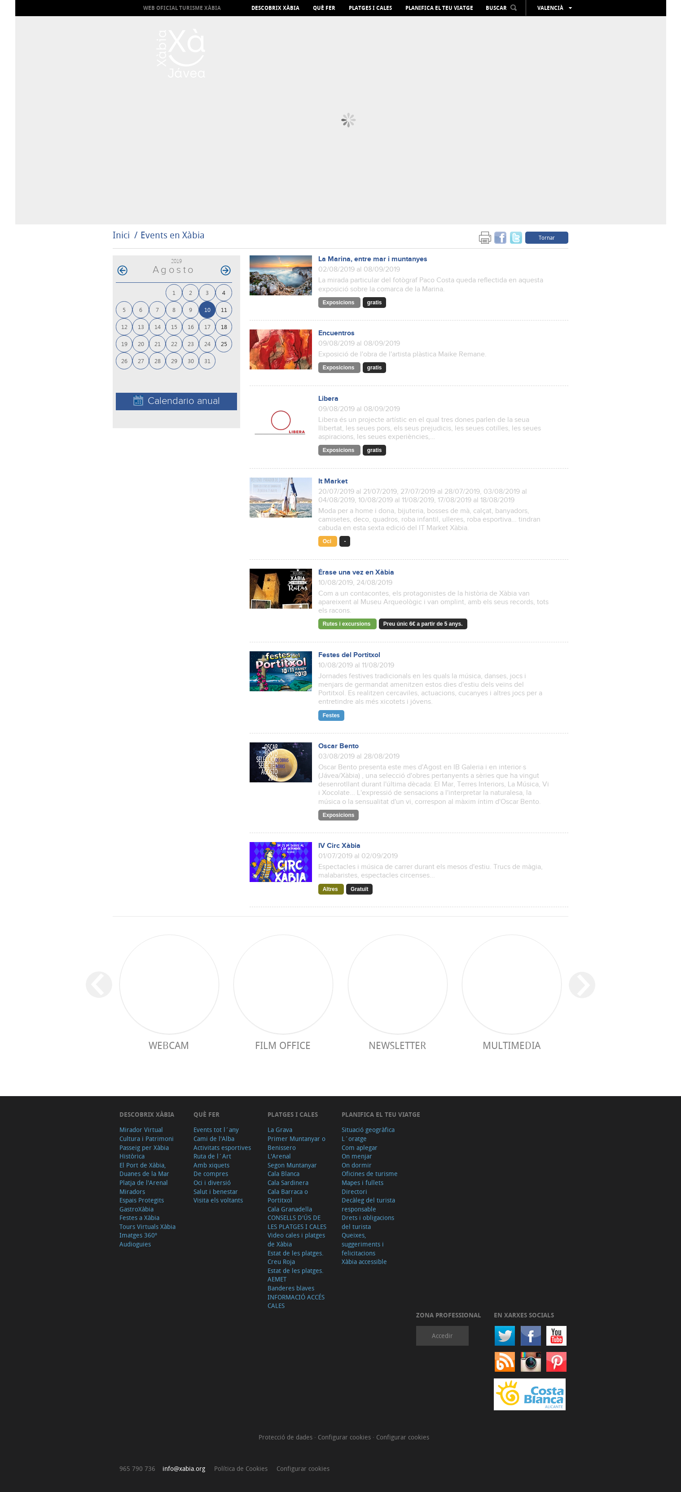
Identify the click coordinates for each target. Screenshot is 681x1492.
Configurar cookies (345, 1437)
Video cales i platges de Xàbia (296, 1239)
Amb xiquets (211, 1165)
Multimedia (511, 1045)
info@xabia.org (184, 1468)
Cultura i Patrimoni (146, 1138)
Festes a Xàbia (139, 1217)
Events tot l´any (216, 1129)
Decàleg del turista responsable (368, 1204)
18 (224, 326)
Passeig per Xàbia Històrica (144, 1152)
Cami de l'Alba (213, 1138)
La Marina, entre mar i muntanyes (372, 259)
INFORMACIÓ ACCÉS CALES (296, 1301)
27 (141, 360)
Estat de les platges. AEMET (296, 1275)
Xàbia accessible (364, 1261)
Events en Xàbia (173, 235)
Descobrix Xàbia (275, 8)
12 (124, 326)
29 (174, 360)
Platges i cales (370, 8)
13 (141, 326)
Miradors (132, 1191)
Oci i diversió (212, 1182)
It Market (332, 481)
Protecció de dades (286, 1437)
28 (157, 360)
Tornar (547, 237)
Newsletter (397, 1045)
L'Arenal (279, 1156)
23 (191, 343)
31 (207, 360)
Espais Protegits (141, 1200)
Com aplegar (360, 1147)
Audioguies (135, 1244)
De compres (210, 1173)
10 (207, 309)
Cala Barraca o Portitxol (288, 1196)
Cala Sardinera (288, 1182)
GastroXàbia (136, 1209)
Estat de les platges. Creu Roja (296, 1257)
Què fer (324, 8)
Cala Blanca (283, 1173)
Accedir (442, 1335)
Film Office (283, 1045)
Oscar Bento (338, 746)
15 (174, 326)
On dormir (357, 1165)
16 (191, 326)
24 (207, 343)
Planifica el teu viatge (439, 8)
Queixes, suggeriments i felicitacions (363, 1244)
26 (124, 360)
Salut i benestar (215, 1191)
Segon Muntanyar (292, 1165)
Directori (354, 1191)
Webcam (169, 1045)
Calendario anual (176, 401)
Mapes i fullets (362, 1182)
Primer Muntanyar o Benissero (296, 1143)
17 (207, 326)
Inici (121, 235)
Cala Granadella (290, 1209)
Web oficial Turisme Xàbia (182, 8)
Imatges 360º (138, 1235)
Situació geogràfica (368, 1129)
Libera (328, 399)
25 (224, 343)
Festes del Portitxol (349, 655)
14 (157, 326)
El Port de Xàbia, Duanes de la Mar (144, 1169)
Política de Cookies (241, 1468)
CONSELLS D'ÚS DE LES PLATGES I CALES (297, 1222)
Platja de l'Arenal (143, 1182)
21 (157, 343)
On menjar (357, 1156)
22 (174, 343)
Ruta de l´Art (212, 1156)
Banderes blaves (291, 1288)
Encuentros (336, 333)
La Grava (280, 1129)
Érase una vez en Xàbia (356, 572)
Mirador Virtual (141, 1129)
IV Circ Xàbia (339, 846)
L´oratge (354, 1138)
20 (141, 343)
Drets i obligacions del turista (368, 1222)
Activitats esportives (222, 1147)
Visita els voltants (218, 1200)
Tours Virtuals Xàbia (147, 1226)
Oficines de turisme (370, 1173)
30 (191, 360)
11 (224, 309)
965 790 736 (137, 1468)
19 (124, 343)
